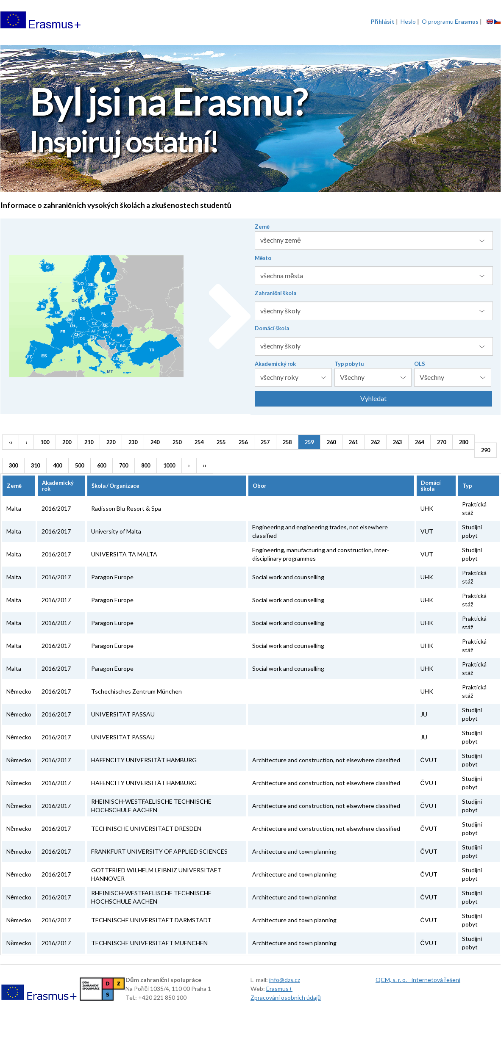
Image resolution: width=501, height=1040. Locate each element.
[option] (250, 119)
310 (35, 465)
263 (397, 442)
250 (177, 442)
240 (154, 442)
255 (221, 442)
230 (132, 442)
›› (204, 465)
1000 (169, 465)
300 (13, 465)
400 (57, 465)
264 (419, 442)
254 (199, 442)
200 (66, 442)
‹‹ (10, 442)
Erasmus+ (279, 988)
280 (463, 442)
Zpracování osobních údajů (285, 997)
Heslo (408, 21)
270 (441, 442)
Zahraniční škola (275, 293)
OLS (419, 363)
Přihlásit (383, 21)
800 (145, 465)
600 (101, 465)
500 (79, 465)
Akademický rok (275, 363)
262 (375, 442)
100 (44, 442)
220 (110, 442)
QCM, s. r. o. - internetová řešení (418, 979)
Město (263, 257)
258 (287, 442)
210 (88, 442)
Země (262, 226)
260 (331, 442)
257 (265, 442)
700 (123, 465)
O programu (450, 21)
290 (485, 450)
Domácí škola (272, 328)
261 (353, 442)
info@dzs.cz (284, 979)
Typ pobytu (349, 363)
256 (243, 442)
